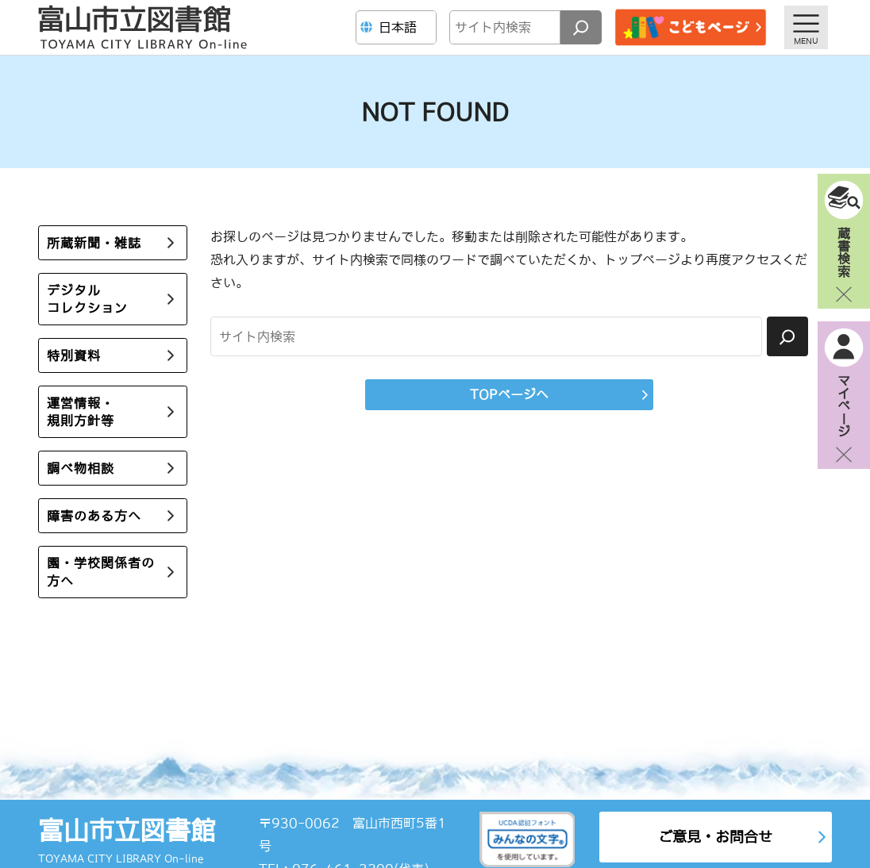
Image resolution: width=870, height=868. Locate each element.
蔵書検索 (843, 251)
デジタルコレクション (87, 299)
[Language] (398, 27)
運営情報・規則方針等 (80, 412)
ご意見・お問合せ (715, 836)
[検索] (581, 27)
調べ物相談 (80, 468)
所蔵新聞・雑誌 (94, 242)
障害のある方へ (94, 515)
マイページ (843, 405)
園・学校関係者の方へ (101, 571)
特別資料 (74, 355)
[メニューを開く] (806, 27)
